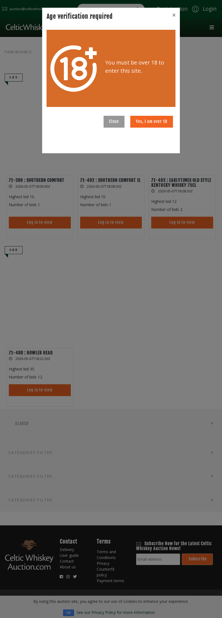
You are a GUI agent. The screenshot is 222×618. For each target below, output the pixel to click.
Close (114, 121)
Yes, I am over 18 (151, 121)
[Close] (174, 15)
